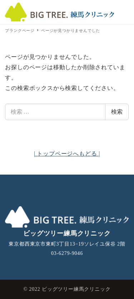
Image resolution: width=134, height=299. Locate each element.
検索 (117, 112)
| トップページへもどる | (67, 154)
